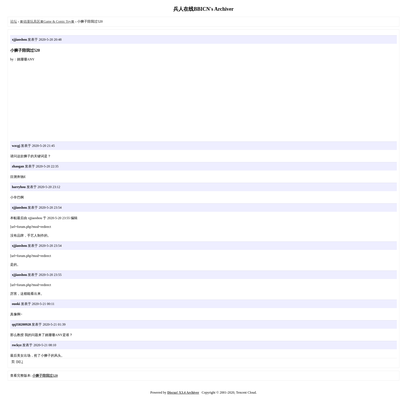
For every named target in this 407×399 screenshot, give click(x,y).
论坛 (13, 21)
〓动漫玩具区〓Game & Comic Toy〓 (47, 21)
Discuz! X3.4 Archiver (183, 392)
